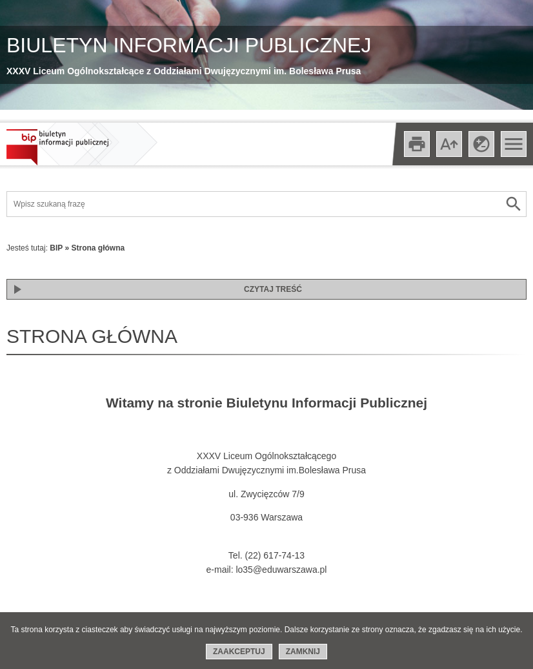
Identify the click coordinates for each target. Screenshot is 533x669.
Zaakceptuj (239, 651)
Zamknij (303, 651)
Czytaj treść (273, 289)
